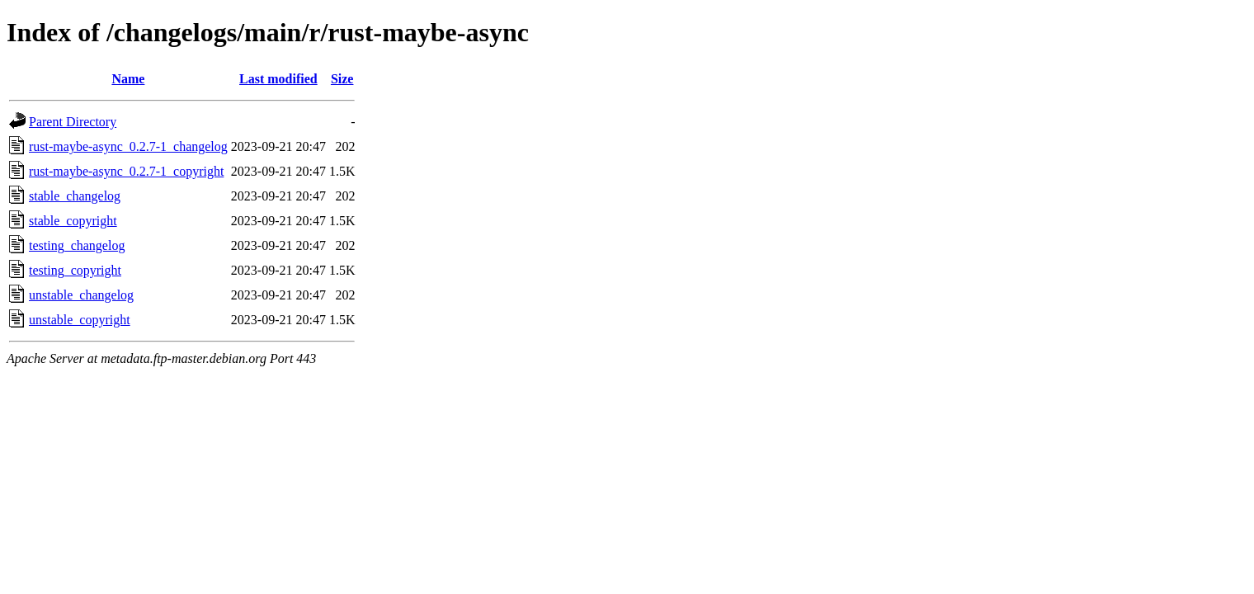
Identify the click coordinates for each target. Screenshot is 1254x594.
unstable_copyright (79, 320)
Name (127, 79)
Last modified (278, 79)
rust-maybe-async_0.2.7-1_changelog (128, 146)
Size (342, 79)
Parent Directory (72, 122)
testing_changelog (77, 245)
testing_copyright (75, 270)
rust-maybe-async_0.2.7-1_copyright (126, 171)
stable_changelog (74, 196)
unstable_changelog (81, 295)
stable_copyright (73, 221)
